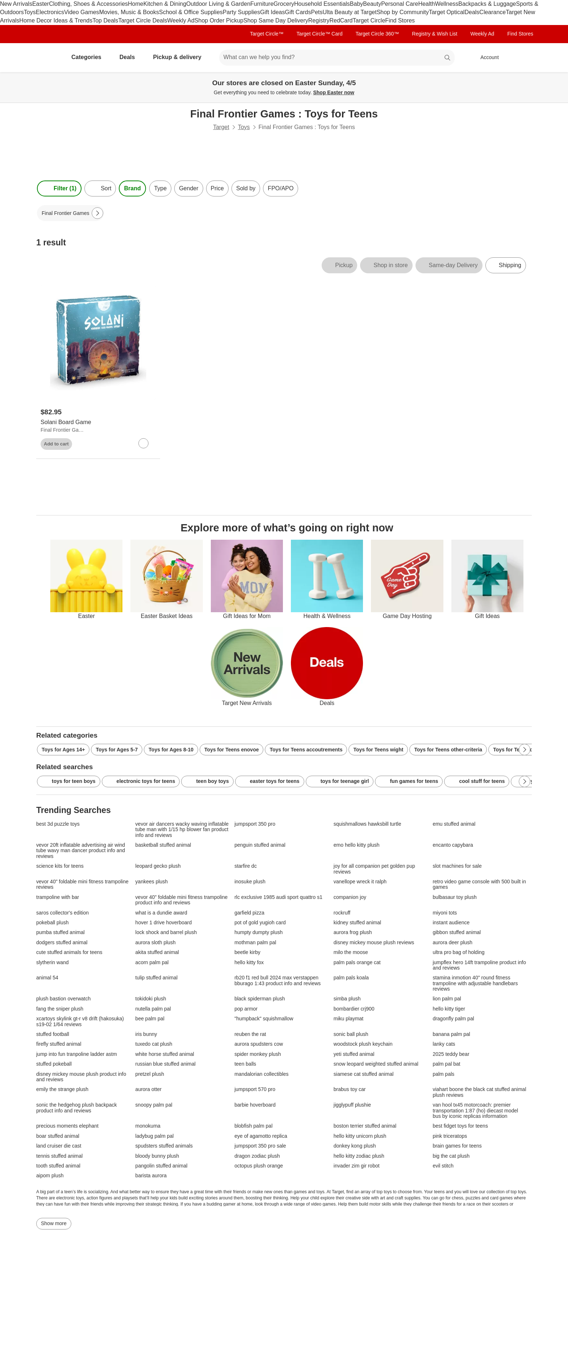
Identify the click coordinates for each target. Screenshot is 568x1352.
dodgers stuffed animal (61, 942)
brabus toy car (350, 1089)
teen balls (245, 1064)
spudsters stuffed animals (164, 1146)
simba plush (347, 998)
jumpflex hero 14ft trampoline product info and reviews (479, 965)
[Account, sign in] (486, 58)
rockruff (342, 913)
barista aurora (151, 1175)
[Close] (558, 80)
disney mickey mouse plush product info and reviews (81, 1076)
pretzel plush (149, 1074)
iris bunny (146, 1034)
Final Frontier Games (63, 430)
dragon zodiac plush (257, 1156)
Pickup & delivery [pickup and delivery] (180, 57)
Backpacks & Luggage (487, 4)
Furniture (261, 4)
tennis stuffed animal (59, 1156)
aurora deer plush (452, 942)
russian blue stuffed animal (165, 1064)
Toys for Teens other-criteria (448, 749)
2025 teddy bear (451, 1054)
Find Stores (400, 20)
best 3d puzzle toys (58, 824)
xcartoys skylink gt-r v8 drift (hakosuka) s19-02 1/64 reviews (80, 1021)
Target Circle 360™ (377, 34)
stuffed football (52, 1034)
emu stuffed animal (454, 824)
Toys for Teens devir (517, 749)
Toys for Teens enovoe (231, 749)
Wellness (447, 4)
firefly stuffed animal (58, 1044)
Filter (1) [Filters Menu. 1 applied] (59, 188)
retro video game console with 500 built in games (479, 884)
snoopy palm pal (153, 1105)
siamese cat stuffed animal (364, 1074)
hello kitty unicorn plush (360, 1136)
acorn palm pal (152, 962)
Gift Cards (298, 12)
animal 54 (47, 977)
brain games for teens (457, 1146)
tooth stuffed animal (58, 1166)
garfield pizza (249, 913)
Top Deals (105, 20)
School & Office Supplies (191, 12)
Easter (40, 4)
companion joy (350, 897)
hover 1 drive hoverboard (163, 922)
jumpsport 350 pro (254, 824)
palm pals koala (351, 977)
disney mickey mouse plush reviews (374, 942)
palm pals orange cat (357, 962)
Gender (188, 188)
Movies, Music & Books (129, 12)
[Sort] (100, 188)
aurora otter (148, 1089)
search (448, 58)
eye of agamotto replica (260, 1136)
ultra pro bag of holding (458, 952)
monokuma (147, 1126)
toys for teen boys (69, 781)
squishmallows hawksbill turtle (367, 824)
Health (426, 4)
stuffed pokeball (54, 1064)
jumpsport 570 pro (254, 1089)
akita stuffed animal (157, 952)
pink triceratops (450, 1136)
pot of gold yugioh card (260, 922)
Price (217, 188)
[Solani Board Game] (98, 422)
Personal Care (399, 4)
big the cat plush (451, 1156)
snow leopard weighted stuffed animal (376, 1064)
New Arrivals (16, 4)
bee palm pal (149, 1018)
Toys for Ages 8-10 (171, 749)
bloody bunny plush (157, 1156)
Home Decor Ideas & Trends (55, 20)
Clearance (492, 12)
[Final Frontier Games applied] (70, 213)
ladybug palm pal (154, 1136)
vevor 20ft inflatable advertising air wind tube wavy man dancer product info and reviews (80, 850)
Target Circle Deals (142, 20)
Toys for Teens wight (378, 749)
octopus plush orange (258, 1166)
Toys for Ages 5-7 (117, 749)
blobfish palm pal (253, 1126)
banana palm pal (451, 1034)
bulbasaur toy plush (454, 897)
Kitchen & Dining (164, 4)
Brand (132, 188)
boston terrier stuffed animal (365, 1126)
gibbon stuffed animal (457, 932)
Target (221, 127)
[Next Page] (97, 213)
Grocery (283, 4)
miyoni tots (445, 913)
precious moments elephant (67, 1126)
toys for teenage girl (339, 781)
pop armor (246, 1009)
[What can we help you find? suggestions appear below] (337, 58)
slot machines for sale (457, 866)
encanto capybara (453, 845)
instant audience (451, 922)
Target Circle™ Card (320, 34)
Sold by (245, 188)
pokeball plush (52, 922)
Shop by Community (403, 12)
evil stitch (443, 1166)
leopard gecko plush (158, 866)
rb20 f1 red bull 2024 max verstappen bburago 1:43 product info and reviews (277, 980)
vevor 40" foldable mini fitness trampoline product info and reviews (181, 900)
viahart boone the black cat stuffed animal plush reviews (479, 1092)
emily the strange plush (62, 1089)
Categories (89, 57)
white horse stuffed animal (164, 1054)
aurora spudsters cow (258, 1044)
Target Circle (368, 20)
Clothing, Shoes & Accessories (88, 4)
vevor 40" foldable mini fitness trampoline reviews (82, 884)
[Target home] (46, 57)
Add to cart (56, 444)
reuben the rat (250, 1034)
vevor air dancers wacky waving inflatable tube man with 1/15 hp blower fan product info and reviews (182, 829)
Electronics (50, 12)
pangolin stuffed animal (161, 1166)
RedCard (340, 20)
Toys (30, 12)
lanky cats (444, 1044)
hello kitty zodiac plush (359, 1156)
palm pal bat (446, 1064)
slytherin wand (52, 962)
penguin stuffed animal (259, 845)
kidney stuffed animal (357, 922)
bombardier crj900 (354, 1009)
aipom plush (50, 1175)
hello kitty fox (249, 962)
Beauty (372, 4)
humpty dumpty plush (258, 932)
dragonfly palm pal (453, 1018)
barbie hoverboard (255, 1105)
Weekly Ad (181, 20)
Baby (356, 4)
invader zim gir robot (357, 1166)
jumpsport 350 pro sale (260, 1146)
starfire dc (245, 866)
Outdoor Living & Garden (218, 4)
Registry (319, 20)
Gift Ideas (272, 12)
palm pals (443, 1074)
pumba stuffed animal (60, 932)
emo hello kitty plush (357, 845)
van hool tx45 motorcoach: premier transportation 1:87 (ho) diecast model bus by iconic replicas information (475, 1110)
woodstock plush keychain (363, 1044)
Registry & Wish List (434, 34)
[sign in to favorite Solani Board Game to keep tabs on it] (143, 443)
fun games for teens (409, 781)
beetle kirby (247, 952)
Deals (471, 12)
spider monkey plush (257, 1054)
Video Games (81, 12)
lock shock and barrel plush (166, 932)
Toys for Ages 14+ (63, 749)
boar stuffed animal (57, 1136)
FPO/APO (280, 188)
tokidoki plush (150, 998)
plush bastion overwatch (63, 998)
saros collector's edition (62, 913)
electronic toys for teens (140, 781)
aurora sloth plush (155, 942)
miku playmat (348, 1018)
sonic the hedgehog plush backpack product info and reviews (76, 1107)
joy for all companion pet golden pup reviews (374, 868)
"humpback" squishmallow (263, 1018)
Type (160, 188)
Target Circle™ (267, 34)
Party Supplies (241, 12)
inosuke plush (250, 881)
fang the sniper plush (59, 1009)
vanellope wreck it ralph (360, 881)
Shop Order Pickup (219, 20)
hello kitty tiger (449, 1009)
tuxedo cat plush (153, 1044)
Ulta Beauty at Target (350, 12)
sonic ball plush (351, 1034)
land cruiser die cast (59, 1146)
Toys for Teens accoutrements (306, 749)
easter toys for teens (270, 781)
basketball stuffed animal (163, 845)
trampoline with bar (57, 897)
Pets (317, 12)
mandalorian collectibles (261, 1074)
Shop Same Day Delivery (275, 20)
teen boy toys (207, 781)
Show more (54, 1223)
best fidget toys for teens (460, 1126)
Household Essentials (322, 4)
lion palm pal (447, 998)
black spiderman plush (259, 998)
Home (135, 4)
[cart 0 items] (522, 58)
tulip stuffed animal (156, 977)
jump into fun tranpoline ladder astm (76, 1054)
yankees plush (151, 881)
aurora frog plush (353, 932)
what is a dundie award (161, 913)
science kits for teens (60, 866)
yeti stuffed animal (354, 1054)
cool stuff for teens (477, 781)
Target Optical (447, 12)
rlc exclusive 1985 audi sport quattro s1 (278, 897)
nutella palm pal (153, 1009)
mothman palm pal (255, 942)
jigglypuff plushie (352, 1105)
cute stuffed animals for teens (69, 952)
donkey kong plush (355, 1146)
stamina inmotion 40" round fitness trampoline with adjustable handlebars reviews (475, 983)
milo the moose (351, 952)
